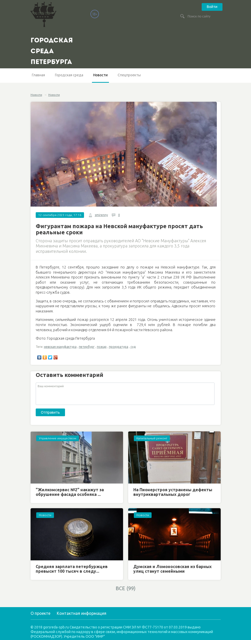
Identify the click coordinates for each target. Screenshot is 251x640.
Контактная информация (81, 613)
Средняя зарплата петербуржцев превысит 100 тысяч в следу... (72, 568)
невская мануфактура (60, 346)
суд (133, 346)
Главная (38, 75)
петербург (87, 346)
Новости (100, 75)
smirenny (101, 215)
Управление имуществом (57, 438)
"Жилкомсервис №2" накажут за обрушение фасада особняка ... (70, 492)
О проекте (40, 613)
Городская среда (69, 75)
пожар (102, 346)
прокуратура (118, 346)
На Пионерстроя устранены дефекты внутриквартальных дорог (172, 492)
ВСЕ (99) (126, 588)
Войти (212, 7)
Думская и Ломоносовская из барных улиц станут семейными (172, 568)
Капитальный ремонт (151, 438)
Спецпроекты (129, 75)
